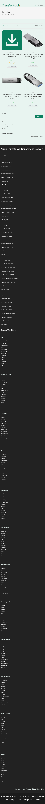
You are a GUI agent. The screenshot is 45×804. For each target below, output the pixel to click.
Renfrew (3, 477)
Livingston (3, 427)
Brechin (3, 535)
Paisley (2, 473)
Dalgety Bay (4, 349)
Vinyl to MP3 (4, 295)
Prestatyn (3, 779)
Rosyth (2, 363)
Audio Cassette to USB (6, 232)
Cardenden (3, 343)
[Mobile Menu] (40, 5)
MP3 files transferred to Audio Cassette (12, 125)
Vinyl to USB (4, 225)
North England (5, 602)
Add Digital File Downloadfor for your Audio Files (12, 55)
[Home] (2, 14)
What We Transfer (6, 127)
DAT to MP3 (4, 324)
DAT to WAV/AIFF (5, 289)
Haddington (4, 429)
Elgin (2, 539)
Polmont (3, 398)
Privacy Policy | (20, 789)
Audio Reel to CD (5, 159)
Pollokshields (4, 475)
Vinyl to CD (3, 155)
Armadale (3, 417)
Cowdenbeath (4, 345)
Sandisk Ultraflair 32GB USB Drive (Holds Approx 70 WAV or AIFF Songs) (12, 96)
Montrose (3, 549)
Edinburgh (4, 413)
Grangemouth (4, 390)
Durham (3, 611)
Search (4, 113)
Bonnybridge (4, 382)
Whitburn (3, 442)
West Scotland (5, 565)
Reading (3, 400)
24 (39, 25)
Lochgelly (3, 361)
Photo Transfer (13, 52)
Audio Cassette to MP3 (6, 302)
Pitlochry (3, 555)
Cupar (2, 347)
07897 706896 (34, 800)
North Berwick (4, 433)
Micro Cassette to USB (6, 236)
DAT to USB (4, 254)
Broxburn (3, 423)
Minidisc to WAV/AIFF (6, 286)
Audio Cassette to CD (6, 162)
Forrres (2, 543)
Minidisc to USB (5, 251)
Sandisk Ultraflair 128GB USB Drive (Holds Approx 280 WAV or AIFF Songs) (33, 56)
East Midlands (5, 639)
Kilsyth (2, 508)
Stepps (2, 516)
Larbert (3, 392)
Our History (5, 129)
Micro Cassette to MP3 (6, 306)
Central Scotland (6, 374)
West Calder (4, 440)
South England (5, 714)
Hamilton (3, 506)
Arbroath (3, 533)
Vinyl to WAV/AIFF (5, 260)
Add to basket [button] (12, 66)
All (42, 25)
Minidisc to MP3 (5, 321)
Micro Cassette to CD (6, 166)
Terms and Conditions (33, 789)
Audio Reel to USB (5, 228)
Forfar (2, 541)
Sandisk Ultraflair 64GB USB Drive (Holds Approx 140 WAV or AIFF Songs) (33, 96)
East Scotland (5, 527)
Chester (3, 609)
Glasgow (3, 451)
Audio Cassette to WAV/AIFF (8, 267)
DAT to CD (3, 185)
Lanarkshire (4, 490)
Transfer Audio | (25, 796)
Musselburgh (4, 431)
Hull (2, 614)
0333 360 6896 (20, 800)
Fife (2, 337)
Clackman (3, 384)
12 (37, 25)
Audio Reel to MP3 (5, 298)
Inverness (3, 547)
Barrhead (3, 454)
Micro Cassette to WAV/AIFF (8, 271)
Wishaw (3, 518)
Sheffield (3, 626)
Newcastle (3, 624)
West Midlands (5, 676)
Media (12, 14)
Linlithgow (3, 394)
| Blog (42, 789)
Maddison (3, 396)
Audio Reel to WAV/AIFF (7, 263)
